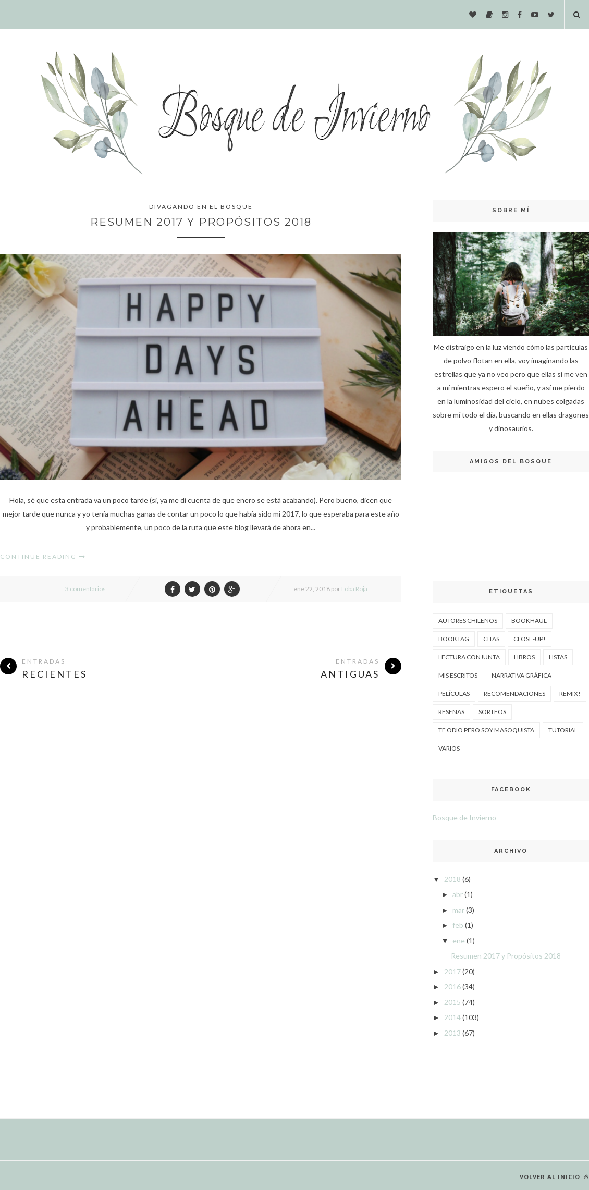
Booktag (453, 639)
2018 (452, 879)
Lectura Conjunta (469, 657)
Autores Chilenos (467, 620)
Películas (454, 693)
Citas (491, 639)
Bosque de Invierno (464, 817)
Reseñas (451, 712)
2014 (452, 1017)
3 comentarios (85, 589)
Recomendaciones (514, 693)
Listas (558, 657)
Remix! (570, 693)
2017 (452, 971)
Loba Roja (354, 589)
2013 (452, 1032)
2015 (452, 1002)
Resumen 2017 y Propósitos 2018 (201, 222)
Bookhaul (529, 620)
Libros (524, 657)
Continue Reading (43, 556)
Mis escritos (457, 675)
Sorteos (492, 712)
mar (458, 909)
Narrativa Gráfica (521, 675)
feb (457, 925)
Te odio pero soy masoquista (486, 730)
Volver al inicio (554, 1177)
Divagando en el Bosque (201, 207)
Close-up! (529, 639)
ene (458, 940)
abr (457, 894)
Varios (449, 748)
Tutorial (563, 730)
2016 (452, 986)
